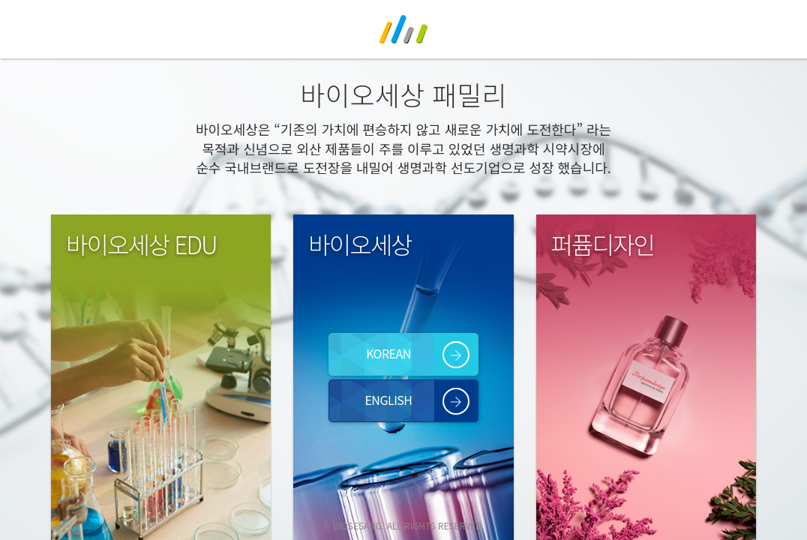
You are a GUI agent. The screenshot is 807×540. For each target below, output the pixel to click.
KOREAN (388, 353)
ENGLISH (388, 400)
